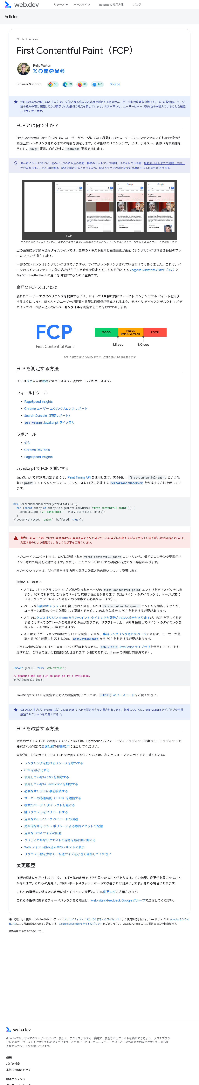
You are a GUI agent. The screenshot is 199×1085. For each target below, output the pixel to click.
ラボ (29, 381)
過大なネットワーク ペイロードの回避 (51, 819)
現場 (45, 381)
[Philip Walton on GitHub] (40, 72)
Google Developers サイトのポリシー (81, 923)
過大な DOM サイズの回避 (42, 833)
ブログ (137, 4)
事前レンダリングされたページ (124, 634)
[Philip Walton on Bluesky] (57, 72)
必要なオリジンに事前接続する (46, 791)
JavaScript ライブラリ (49, 423)
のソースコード (117, 695)
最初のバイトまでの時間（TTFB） (164, 163)
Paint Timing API (79, 478)
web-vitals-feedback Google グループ (118, 900)
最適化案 (47, 747)
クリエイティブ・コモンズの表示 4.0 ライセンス (91, 919)
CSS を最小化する (37, 770)
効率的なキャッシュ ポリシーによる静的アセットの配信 (63, 826)
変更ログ (109, 892)
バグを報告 (13, 1063)
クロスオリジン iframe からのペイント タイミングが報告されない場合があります (93, 618)
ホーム (20, 39)
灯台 (27, 443)
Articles (11, 16)
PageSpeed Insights (38, 402)
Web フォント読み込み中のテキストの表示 (54, 847)
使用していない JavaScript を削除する (51, 784)
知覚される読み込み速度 (80, 102)
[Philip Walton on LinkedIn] (46, 72)
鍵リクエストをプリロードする (46, 812)
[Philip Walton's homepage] (62, 72)
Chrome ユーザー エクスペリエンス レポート (56, 409)
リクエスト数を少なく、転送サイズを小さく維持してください (67, 854)
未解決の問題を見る (18, 1070)
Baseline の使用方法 (111, 4)
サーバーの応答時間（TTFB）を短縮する (52, 798)
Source (115, 84)
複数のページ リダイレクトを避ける (49, 805)
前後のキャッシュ (49, 606)
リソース (59, 4)
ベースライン (82, 4)
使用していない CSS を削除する (46, 777)
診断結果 (63, 747)
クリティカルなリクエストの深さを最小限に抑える (60, 840)
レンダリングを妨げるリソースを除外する (53, 763)
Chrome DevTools (37, 450)
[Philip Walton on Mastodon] (51, 72)
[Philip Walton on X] (35, 72)
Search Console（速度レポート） (48, 416)
